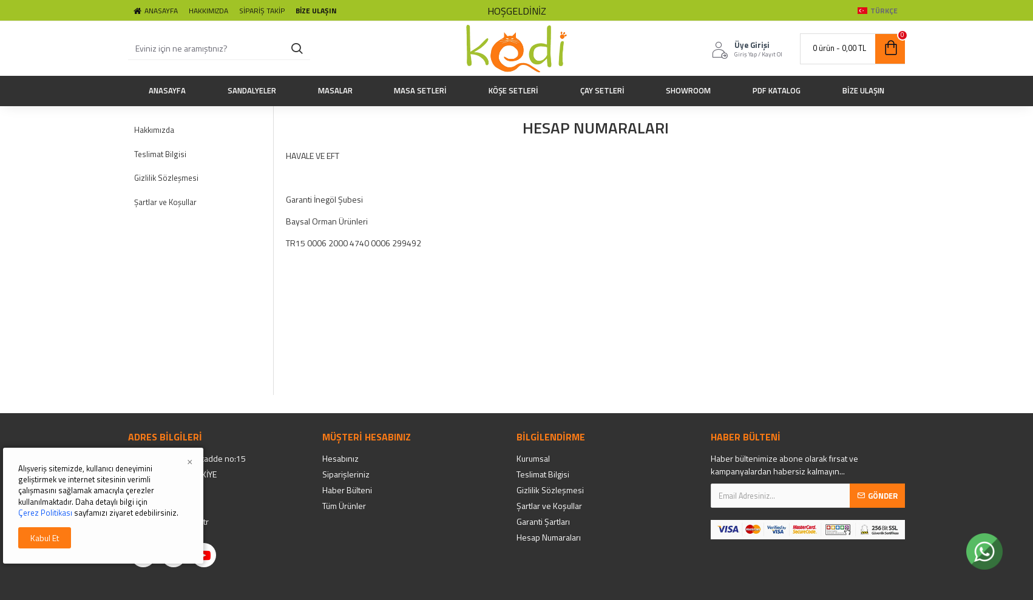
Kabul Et (44, 537)
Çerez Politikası (45, 512)
